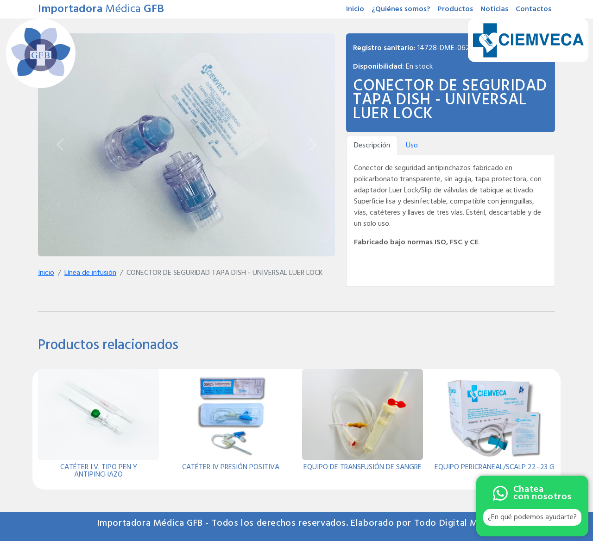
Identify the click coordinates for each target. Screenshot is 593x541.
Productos (455, 9)
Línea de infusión (90, 273)
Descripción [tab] (372, 146)
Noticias (494, 9)
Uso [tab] (412, 146)
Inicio (355, 9)
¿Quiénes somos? (401, 9)
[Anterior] (60, 144)
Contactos (533, 9)
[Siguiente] (312, 144)
